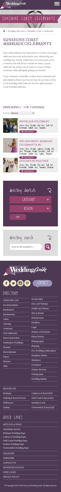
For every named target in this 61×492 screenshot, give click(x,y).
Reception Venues (39, 355)
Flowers (7, 361)
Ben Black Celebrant (34, 121)
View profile (29, 132)
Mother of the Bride (40, 332)
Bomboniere (8, 310)
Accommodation (10, 305)
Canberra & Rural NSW (42, 393)
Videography (37, 374)
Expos (6, 356)
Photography (37, 341)
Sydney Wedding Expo (13, 444)
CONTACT (42, 283)
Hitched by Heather (33, 161)
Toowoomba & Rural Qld (42, 407)
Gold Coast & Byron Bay (42, 398)
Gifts (5, 366)
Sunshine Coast (34, 31)
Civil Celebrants (10, 333)
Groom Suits (37, 299)
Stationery (36, 360)
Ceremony (8, 328)
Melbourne (8, 402)
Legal (33, 327)
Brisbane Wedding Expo (14, 433)
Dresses (6, 347)
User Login (9, 472)
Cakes (6, 319)
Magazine (8, 453)
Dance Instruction (11, 338)
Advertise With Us (13, 467)
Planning (35, 346)
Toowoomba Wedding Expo (16, 448)
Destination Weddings (13, 342)
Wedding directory (16, 31)
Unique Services (38, 369)
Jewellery (35, 322)
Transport (36, 365)
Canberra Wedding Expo (14, 437)
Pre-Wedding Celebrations (43, 350)
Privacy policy (11, 477)
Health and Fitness (40, 308)
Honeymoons (37, 318)
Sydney (6, 407)
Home (4, 31)
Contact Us (9, 463)
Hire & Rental (37, 313)
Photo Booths (37, 336)
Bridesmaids (9, 314)
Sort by (6, 113)
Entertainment (9, 352)
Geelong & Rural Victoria (14, 398)
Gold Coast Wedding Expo (15, 440)
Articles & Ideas (12, 424)
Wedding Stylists (39, 379)
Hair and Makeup (39, 304)
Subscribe (8, 458)
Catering (7, 324)
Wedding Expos (11, 429)
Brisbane (7, 393)
